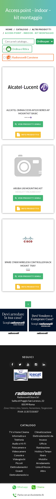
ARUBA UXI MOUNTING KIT (28, 188)
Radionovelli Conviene (20, 57)
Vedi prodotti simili (28, 124)
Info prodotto (28, 135)
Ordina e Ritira (16, 49)
